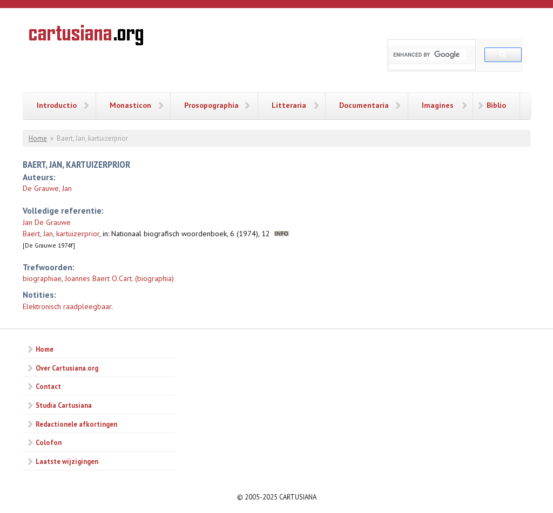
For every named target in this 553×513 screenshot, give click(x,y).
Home (38, 138)
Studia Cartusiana (64, 405)
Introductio (57, 105)
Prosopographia (211, 105)
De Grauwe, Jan (47, 188)
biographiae (42, 278)
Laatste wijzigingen (67, 461)
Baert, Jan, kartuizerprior (61, 233)
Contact (48, 386)
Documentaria (364, 105)
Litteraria (289, 105)
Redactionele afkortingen (76, 424)
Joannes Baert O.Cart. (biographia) (119, 278)
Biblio (496, 105)
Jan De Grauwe (47, 222)
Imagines (438, 105)
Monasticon (130, 105)
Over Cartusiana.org (67, 368)
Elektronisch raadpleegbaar (67, 306)
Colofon (49, 442)
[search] (429, 54)
